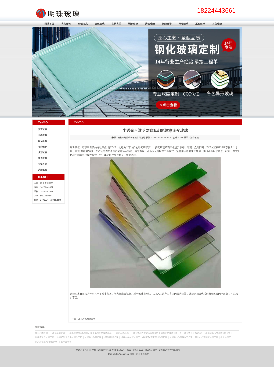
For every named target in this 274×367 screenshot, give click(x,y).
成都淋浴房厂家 (111, 337)
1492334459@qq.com (50, 200)
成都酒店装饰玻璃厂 (193, 333)
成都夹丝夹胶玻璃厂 (130, 337)
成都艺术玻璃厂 (42, 333)
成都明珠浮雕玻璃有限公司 (145, 333)
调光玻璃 (133, 23)
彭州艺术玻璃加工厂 (104, 333)
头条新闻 (66, 23)
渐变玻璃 (183, 23)
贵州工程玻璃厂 (123, 333)
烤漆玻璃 (150, 23)
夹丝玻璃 (99, 23)
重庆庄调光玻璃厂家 (44, 337)
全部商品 (83, 23)
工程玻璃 (200, 23)
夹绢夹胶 (116, 23)
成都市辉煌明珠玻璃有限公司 (131, 137)
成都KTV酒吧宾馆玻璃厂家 (154, 337)
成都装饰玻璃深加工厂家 (181, 337)
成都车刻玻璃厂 (59, 333)
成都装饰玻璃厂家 (93, 337)
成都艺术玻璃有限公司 (171, 333)
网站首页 (49, 23)
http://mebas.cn (121, 354)
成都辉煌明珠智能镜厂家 (80, 333)
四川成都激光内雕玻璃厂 (46, 341)
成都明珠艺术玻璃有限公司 (217, 333)
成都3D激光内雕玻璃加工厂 (69, 337)
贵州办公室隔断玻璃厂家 (206, 337)
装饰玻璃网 (66, 341)
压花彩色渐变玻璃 (86, 319)
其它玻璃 (217, 23)
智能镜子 (167, 23)
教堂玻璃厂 (226, 337)
